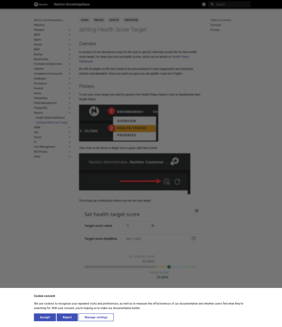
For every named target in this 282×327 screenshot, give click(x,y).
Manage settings (96, 317)
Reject (67, 317)
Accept (45, 317)
